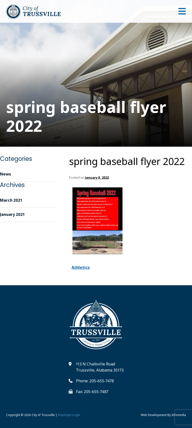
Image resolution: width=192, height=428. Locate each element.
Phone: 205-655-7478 (95, 381)
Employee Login (69, 415)
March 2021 (11, 200)
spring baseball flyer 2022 (127, 161)
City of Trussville (43, 415)
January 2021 (12, 214)
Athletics (81, 267)
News (5, 174)
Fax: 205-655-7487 (92, 391)
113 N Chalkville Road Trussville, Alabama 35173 (100, 367)
